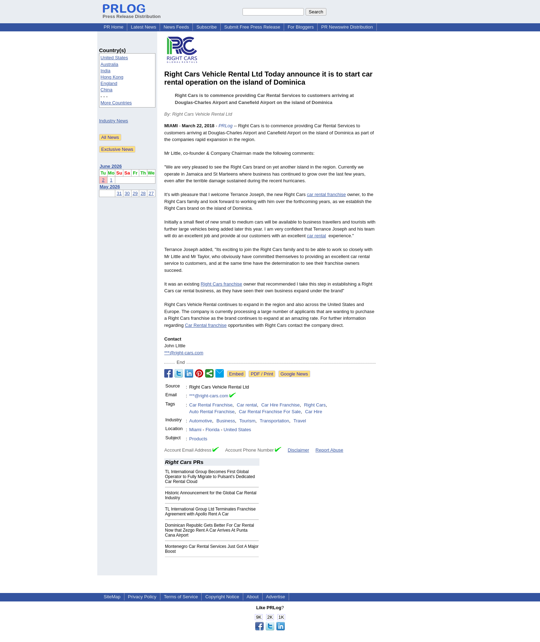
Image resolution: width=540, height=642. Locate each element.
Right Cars (315, 405)
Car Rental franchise (206, 325)
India (105, 70)
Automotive (200, 420)
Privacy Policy (142, 596)
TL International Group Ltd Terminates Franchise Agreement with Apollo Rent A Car (210, 511)
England (108, 83)
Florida (212, 429)
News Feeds (176, 27)
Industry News (113, 120)
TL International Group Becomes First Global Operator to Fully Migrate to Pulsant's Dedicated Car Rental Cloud (210, 476)
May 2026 (110, 186)
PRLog (226, 125)
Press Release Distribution (132, 13)
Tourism (247, 420)
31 (119, 193)
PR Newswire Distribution (347, 27)
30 (127, 193)
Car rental (247, 405)
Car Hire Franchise (280, 405)
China (106, 89)
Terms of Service (181, 596)
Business (225, 420)
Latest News (143, 27)
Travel (299, 420)
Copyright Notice (222, 596)
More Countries (116, 102)
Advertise (275, 596)
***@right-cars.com (183, 352)
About (253, 596)
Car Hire (313, 411)
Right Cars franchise (221, 284)
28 (143, 193)
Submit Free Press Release (252, 27)
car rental (316, 235)
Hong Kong (111, 77)
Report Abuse (329, 450)
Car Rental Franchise (211, 405)
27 (151, 193)
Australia (109, 64)
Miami (195, 429)
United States (114, 57)
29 (135, 193)
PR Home (113, 27)
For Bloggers (301, 27)
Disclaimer (298, 450)
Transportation (274, 420)
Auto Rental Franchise (212, 411)
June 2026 (111, 166)
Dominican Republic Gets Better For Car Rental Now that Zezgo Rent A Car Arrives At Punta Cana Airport (209, 530)
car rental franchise (326, 194)
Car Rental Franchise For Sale (270, 411)
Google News (294, 374)
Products (198, 438)
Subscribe (206, 27)
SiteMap (112, 596)
